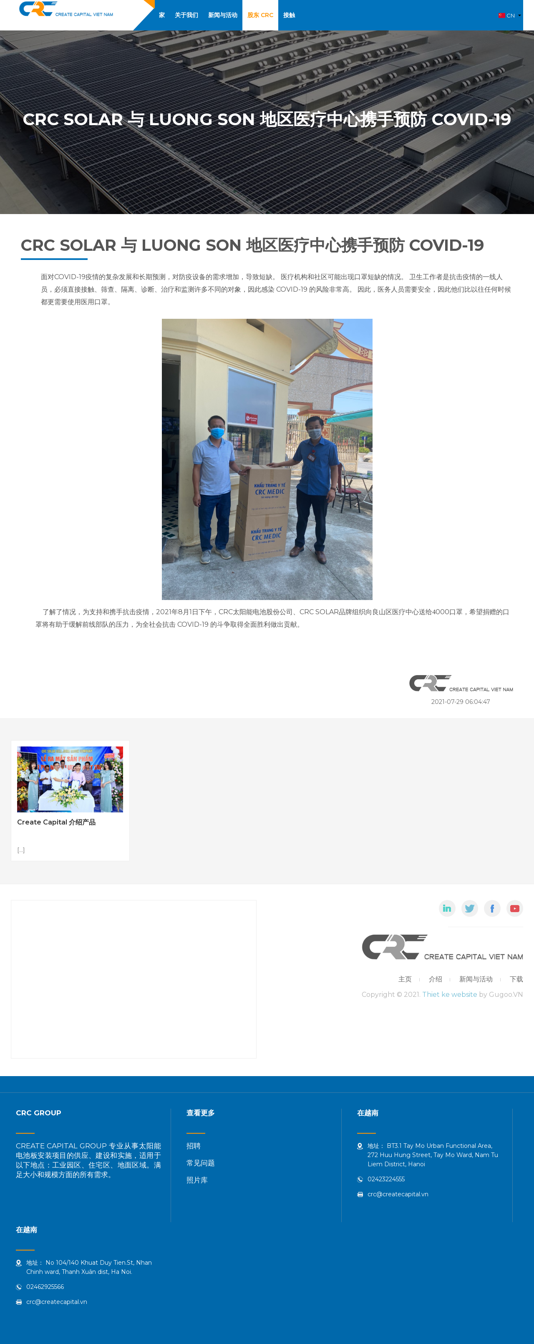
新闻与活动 (222, 15)
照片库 (197, 1180)
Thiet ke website (449, 995)
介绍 (435, 979)
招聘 (193, 1146)
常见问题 (200, 1163)
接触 (289, 15)
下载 (516, 979)
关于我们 (186, 15)
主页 (405, 979)
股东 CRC (260, 15)
